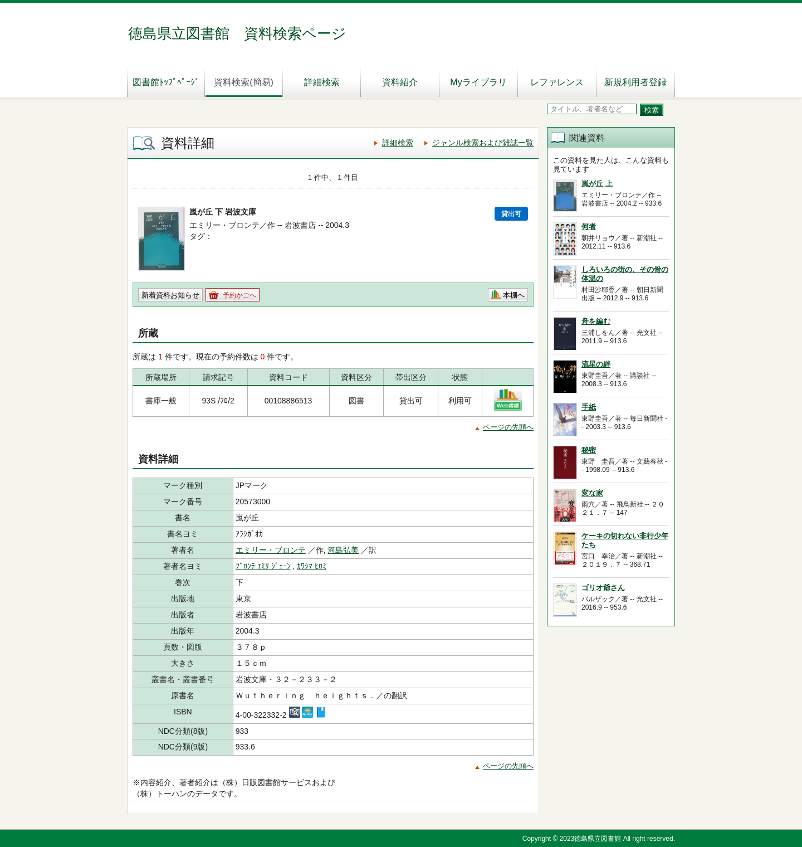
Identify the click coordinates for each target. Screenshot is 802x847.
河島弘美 (343, 550)
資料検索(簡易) (243, 82)
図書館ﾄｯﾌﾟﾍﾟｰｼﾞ (166, 82)
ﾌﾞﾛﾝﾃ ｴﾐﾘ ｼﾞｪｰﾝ (263, 566)
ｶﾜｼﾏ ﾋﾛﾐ (311, 566)
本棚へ (514, 295)
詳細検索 (322, 82)
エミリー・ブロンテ (271, 550)
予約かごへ (239, 295)
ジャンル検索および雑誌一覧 (483, 142)
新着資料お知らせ (170, 295)
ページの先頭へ (508, 427)
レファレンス (557, 82)
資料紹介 (400, 82)
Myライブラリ (478, 82)
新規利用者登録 (635, 82)
